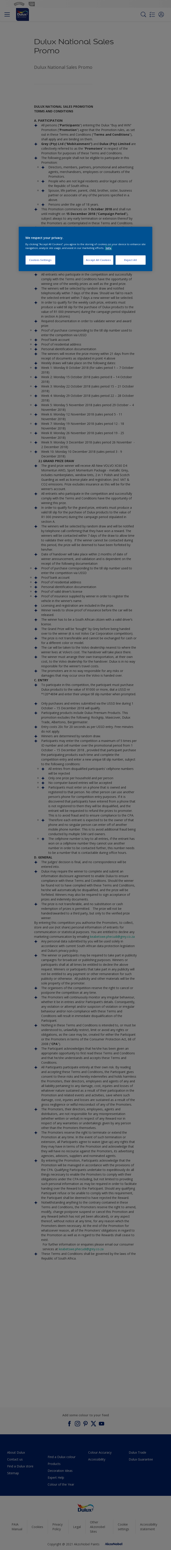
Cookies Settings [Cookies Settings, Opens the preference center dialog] (40, 260)
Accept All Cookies (98, 260)
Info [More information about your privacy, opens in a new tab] (108, 248)
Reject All (130, 260)
